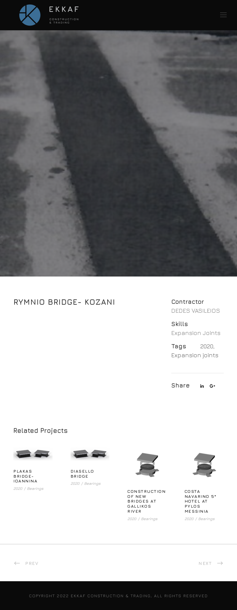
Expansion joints (194, 355)
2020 (206, 346)
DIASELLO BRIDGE (82, 473)
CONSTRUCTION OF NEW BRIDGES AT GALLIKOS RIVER (146, 501)
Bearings (35, 488)
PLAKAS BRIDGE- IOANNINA (25, 476)
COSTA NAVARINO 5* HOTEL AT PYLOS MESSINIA (201, 501)
